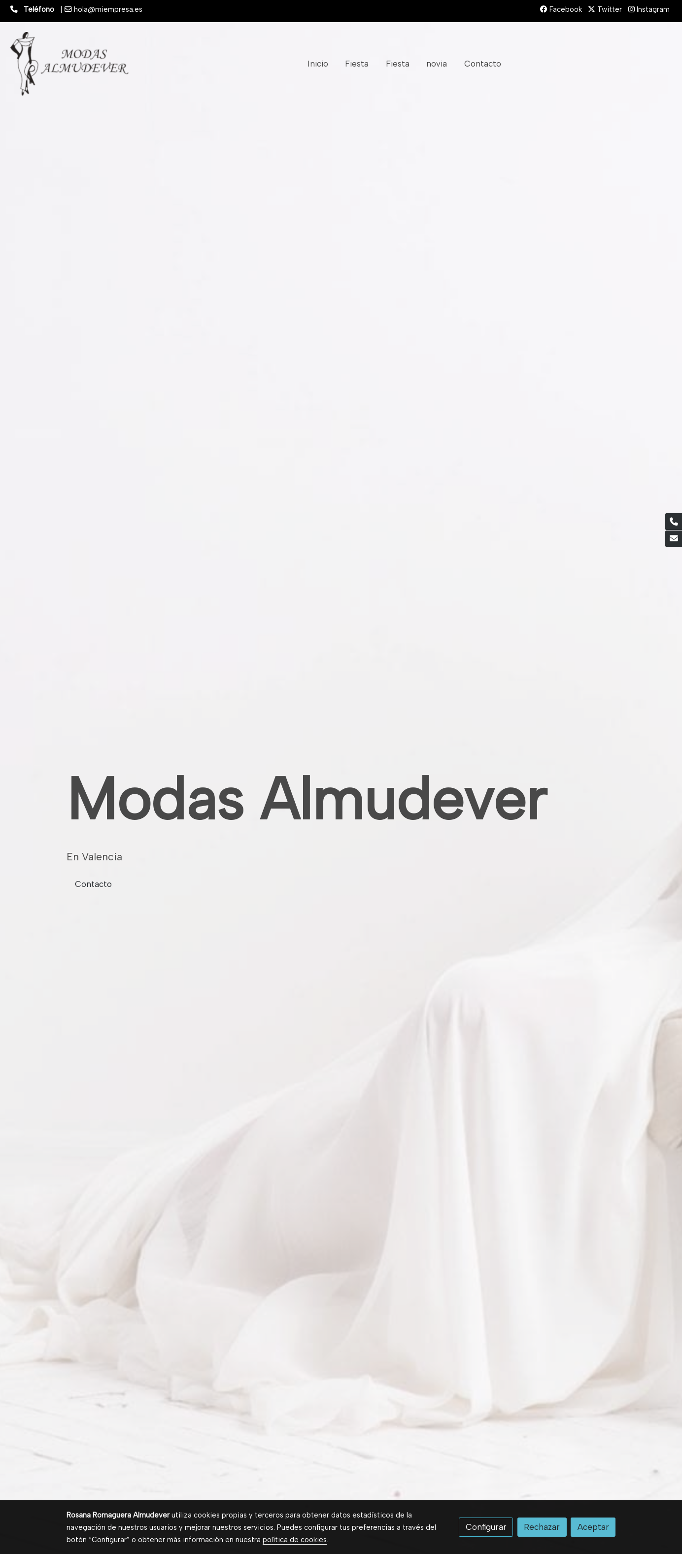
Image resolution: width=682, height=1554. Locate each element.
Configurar (486, 1527)
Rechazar (542, 1527)
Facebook (561, 9)
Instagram (649, 9)
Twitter (605, 9)
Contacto (93, 884)
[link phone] (673, 521)
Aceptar (593, 1527)
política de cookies (295, 1539)
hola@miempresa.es (108, 9)
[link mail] (673, 538)
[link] (69, 64)
